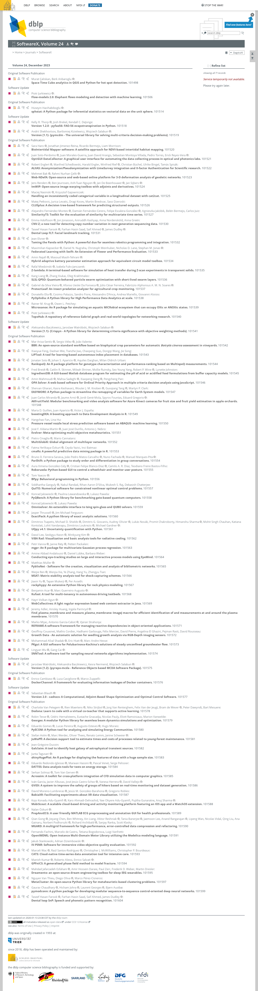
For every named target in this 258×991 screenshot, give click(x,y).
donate (95, 5)
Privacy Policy (41, 925)
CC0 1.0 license (79, 922)
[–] (209, 65)
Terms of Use (25, 925)
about (67, 5)
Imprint (55, 925)
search (54, 5)
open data (55, 922)
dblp (27, 5)
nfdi (79, 5)
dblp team (61, 917)
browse (39, 5)
